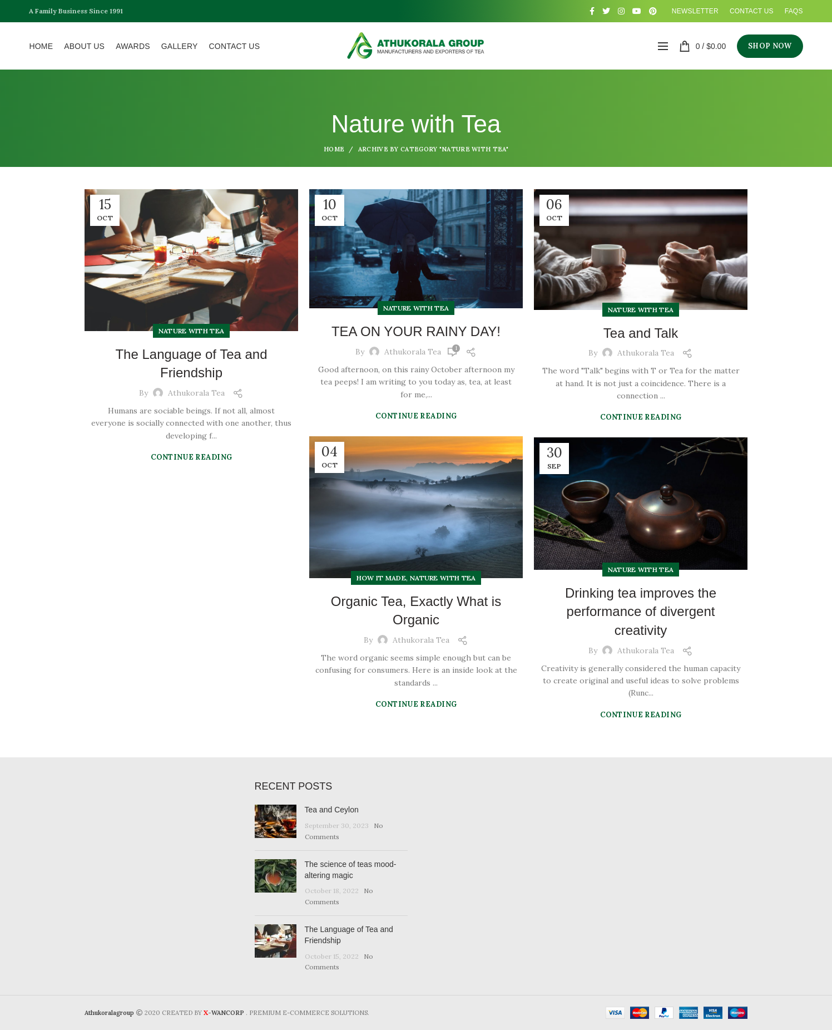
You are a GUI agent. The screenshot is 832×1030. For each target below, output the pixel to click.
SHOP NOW (769, 46)
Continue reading (191, 457)
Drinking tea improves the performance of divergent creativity (640, 611)
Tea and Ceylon (332, 809)
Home (334, 149)
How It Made (381, 578)
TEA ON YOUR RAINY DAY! (416, 331)
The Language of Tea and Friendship (191, 364)
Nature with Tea (192, 331)
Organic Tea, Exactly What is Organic (416, 611)
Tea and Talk (640, 333)
